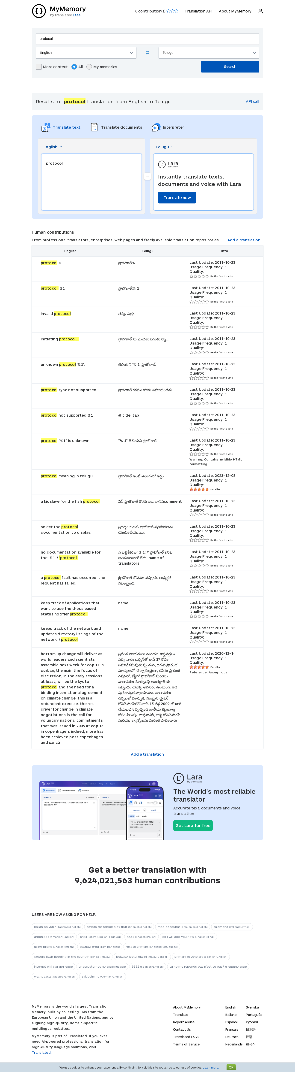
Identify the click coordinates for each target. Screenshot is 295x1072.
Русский (252, 1022)
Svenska (252, 1007)
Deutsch (232, 1037)
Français (231, 1029)
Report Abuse (184, 1022)
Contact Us (182, 1029)
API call (252, 101)
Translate (180, 1015)
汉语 (249, 1037)
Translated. (42, 1052)
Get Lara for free (193, 825)
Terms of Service (186, 1044)
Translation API (198, 11)
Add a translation (243, 240)
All (77, 67)
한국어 (251, 1044)
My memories (101, 67)
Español (231, 1022)
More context (52, 67)
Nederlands (234, 1044)
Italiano (231, 1015)
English (230, 1007)
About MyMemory (235, 11)
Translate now (177, 197)
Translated (186, 1037)
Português (254, 1015)
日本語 (251, 1029)
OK (231, 1067)
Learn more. (211, 1067)
